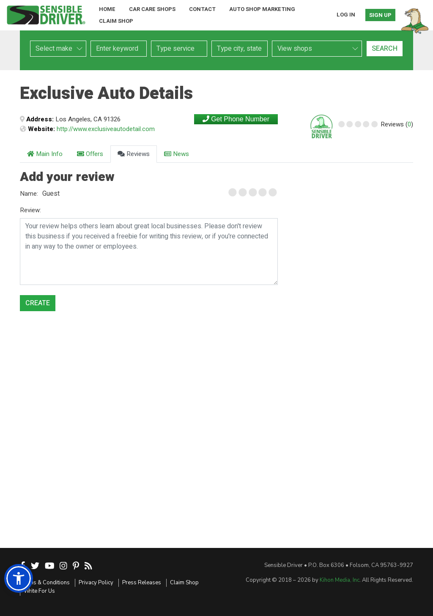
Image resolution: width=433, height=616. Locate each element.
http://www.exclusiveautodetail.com (106, 129)
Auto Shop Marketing (262, 9)
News (176, 154)
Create (37, 303)
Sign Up (380, 15)
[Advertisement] (353, 215)
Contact (202, 9)
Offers (90, 154)
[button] (18, 578)
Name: (29, 193)
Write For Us (39, 591)
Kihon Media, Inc (339, 580)
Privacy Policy (96, 582)
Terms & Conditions (45, 582)
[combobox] (179, 49)
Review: (30, 210)
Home (107, 9)
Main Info (45, 154)
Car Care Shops (152, 9)
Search (384, 49)
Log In (346, 15)
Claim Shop (116, 21)
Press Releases (141, 582)
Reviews (134, 154)
